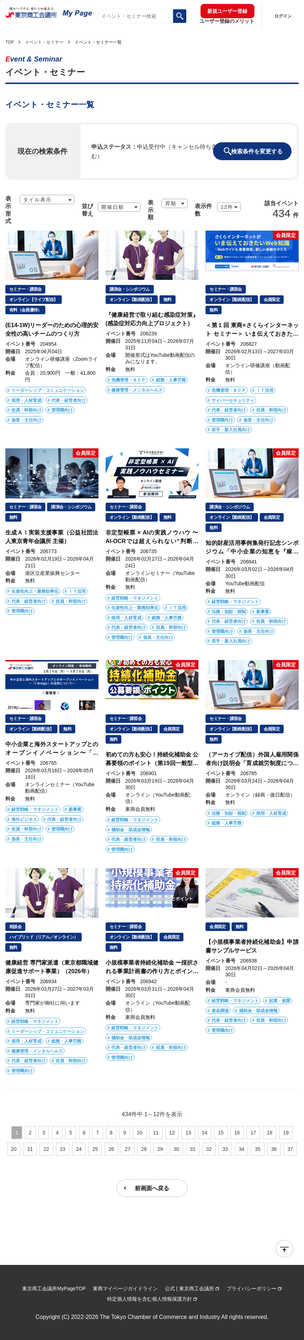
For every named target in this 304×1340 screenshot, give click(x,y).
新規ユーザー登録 (227, 11)
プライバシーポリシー (252, 1288)
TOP (9, 42)
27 (128, 1149)
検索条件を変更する (257, 151)
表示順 (150, 209)
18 (270, 1132)
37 (290, 1149)
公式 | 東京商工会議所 (189, 1288)
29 (160, 1149)
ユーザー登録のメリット (226, 21)
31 (193, 1149)
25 (95, 1149)
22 (46, 1149)
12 (172, 1132)
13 (188, 1132)
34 (241, 1149)
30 (176, 1149)
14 (205, 1132)
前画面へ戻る (152, 1188)
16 (237, 1132)
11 (156, 1132)
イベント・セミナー (44, 42)
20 (14, 1149)
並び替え (87, 209)
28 (144, 1149)
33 (225, 1149)
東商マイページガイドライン (125, 1288)
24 (79, 1149)
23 (63, 1149)
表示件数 (203, 209)
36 (274, 1149)
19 (286, 1132)
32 (209, 1149)
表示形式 (8, 209)
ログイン (283, 16)
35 (257, 1149)
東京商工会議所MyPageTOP (54, 1288)
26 (111, 1149)
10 (139, 1132)
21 (30, 1149)
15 (221, 1132)
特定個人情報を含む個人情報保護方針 (149, 1298)
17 (253, 1132)
